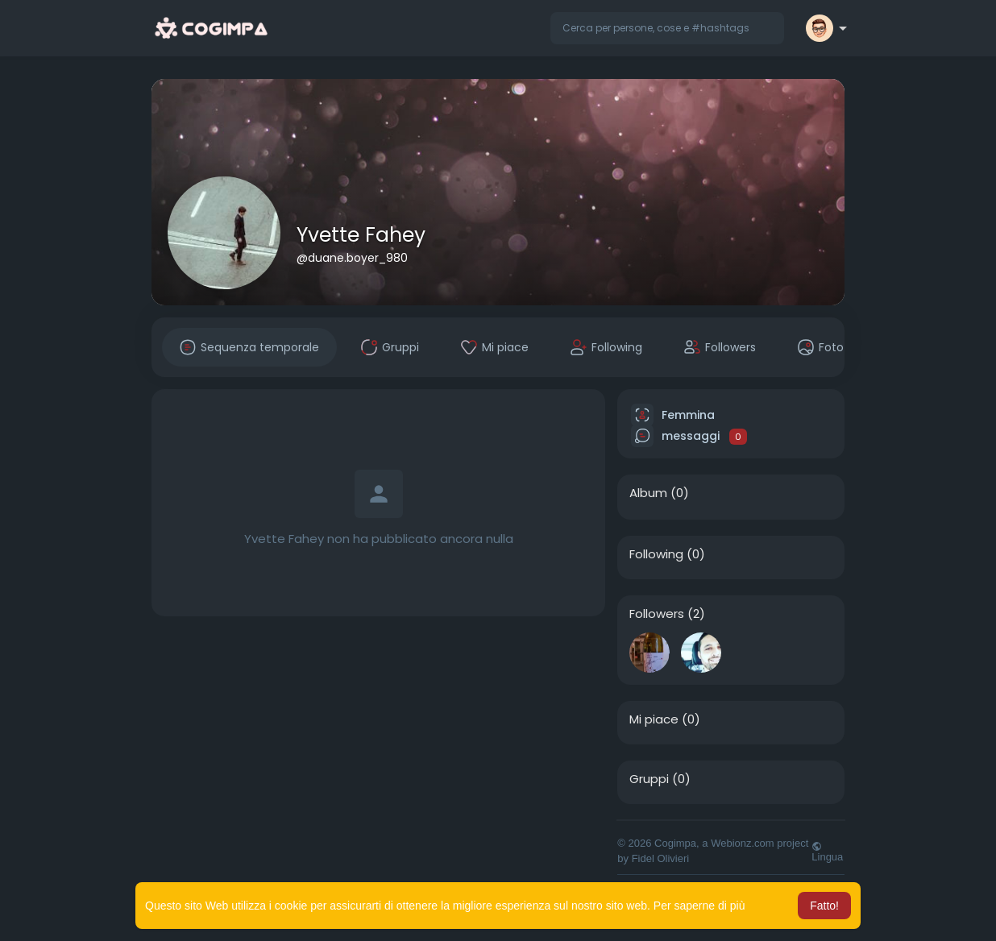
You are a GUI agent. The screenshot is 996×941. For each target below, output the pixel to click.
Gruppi (649, 779)
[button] (667, 28)
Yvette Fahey (361, 235)
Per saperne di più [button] (699, 905)
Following (656, 554)
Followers (656, 613)
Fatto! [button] (824, 905)
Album (648, 493)
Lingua (827, 851)
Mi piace (654, 719)
